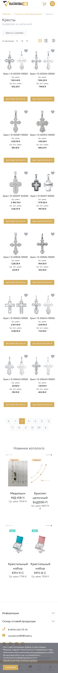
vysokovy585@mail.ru (20, 635)
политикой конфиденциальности (19, 658)
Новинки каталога (29, 448)
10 (32, 427)
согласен (10, 667)
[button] (9, 455)
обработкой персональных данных (20, 660)
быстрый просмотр (15, 99)
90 (39, 427)
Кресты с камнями (14, 33)
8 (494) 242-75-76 (17, 629)
